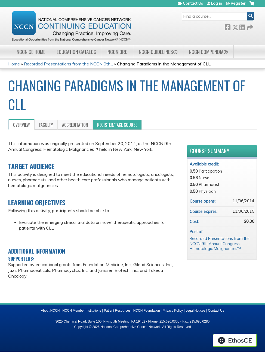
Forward (249, 26)
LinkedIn (242, 26)
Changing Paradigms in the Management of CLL (164, 64)
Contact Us (193, 3)
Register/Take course (117, 125)
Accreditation (75, 125)
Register (238, 3)
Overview (21, 125)
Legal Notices (195, 310)
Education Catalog (76, 52)
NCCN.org (117, 52)
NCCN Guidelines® (158, 52)
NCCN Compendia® (208, 52)
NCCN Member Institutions (81, 310)
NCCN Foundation (146, 310)
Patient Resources (117, 310)
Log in (216, 3)
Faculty (46, 125)
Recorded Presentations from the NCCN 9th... (68, 64)
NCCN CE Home (31, 52)
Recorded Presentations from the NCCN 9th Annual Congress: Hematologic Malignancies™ (219, 243)
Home (14, 64)
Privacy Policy (173, 310)
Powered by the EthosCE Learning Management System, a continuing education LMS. (235, 340)
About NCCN (50, 310)
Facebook (227, 26)
